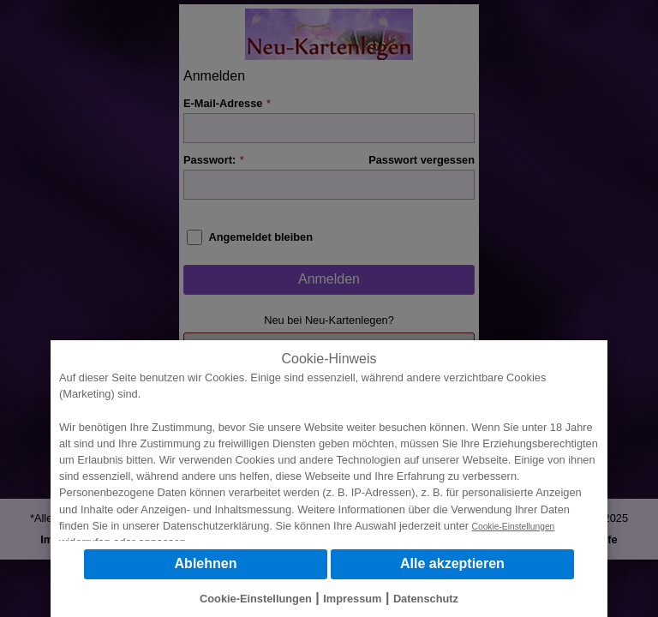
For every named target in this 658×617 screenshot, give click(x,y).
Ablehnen (206, 563)
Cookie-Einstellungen (513, 526)
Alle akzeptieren (452, 563)
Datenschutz (425, 598)
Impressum (352, 598)
